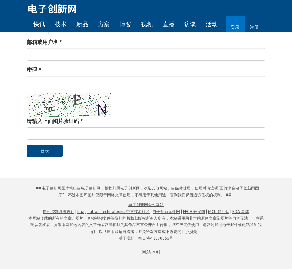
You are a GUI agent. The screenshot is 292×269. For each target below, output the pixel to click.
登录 (235, 27)
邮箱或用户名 (44, 42)
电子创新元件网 (166, 211)
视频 (147, 24)
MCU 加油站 (218, 211)
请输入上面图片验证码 (55, 121)
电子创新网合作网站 (146, 205)
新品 (82, 24)
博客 (125, 24)
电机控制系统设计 (58, 211)
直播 (168, 24)
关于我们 (127, 238)
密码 (34, 70)
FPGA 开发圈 (194, 211)
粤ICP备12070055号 (155, 238)
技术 (61, 24)
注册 (254, 27)
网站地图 (151, 252)
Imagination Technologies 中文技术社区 (113, 211)
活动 (212, 24)
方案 (104, 24)
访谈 (190, 24)
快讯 (39, 24)
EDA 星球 (240, 211)
